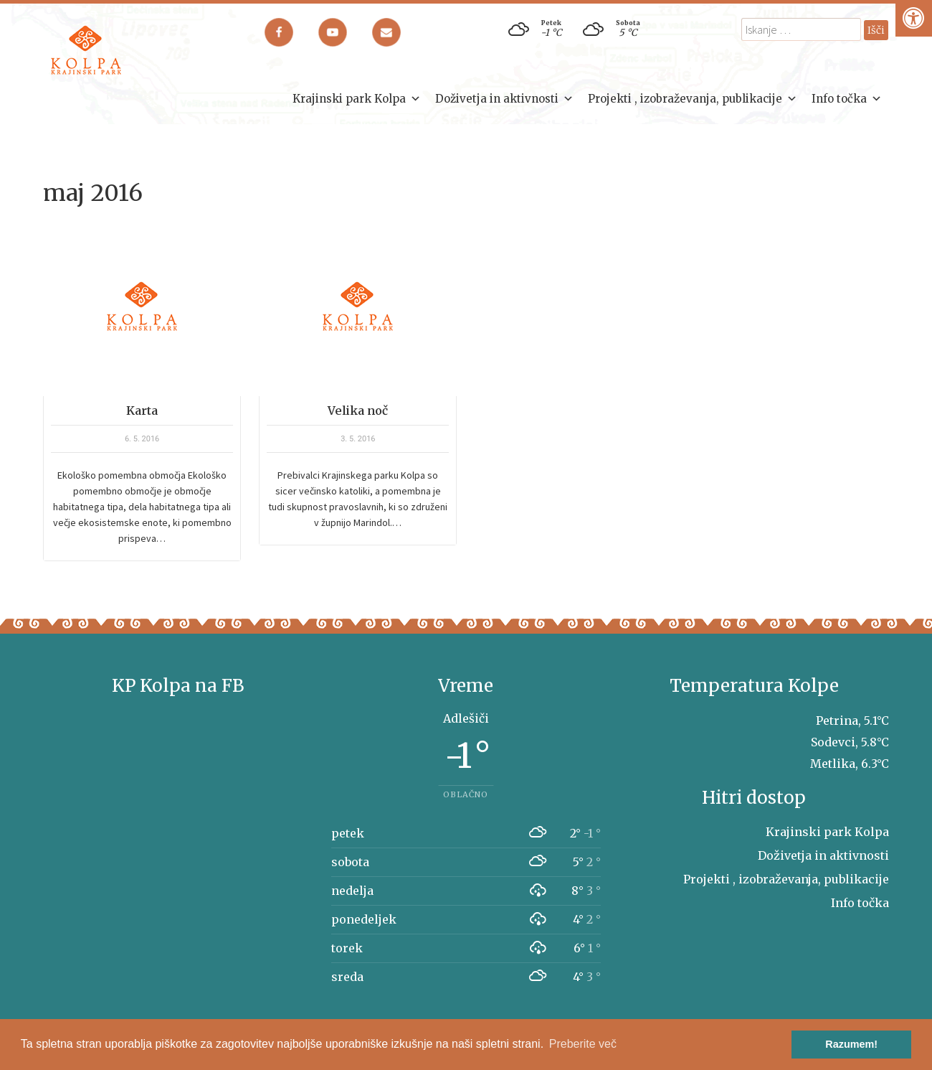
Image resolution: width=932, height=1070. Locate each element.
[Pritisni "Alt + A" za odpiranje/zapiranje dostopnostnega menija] (913, 18)
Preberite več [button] (583, 1044)
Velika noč (358, 410)
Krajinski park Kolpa (357, 99)
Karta (142, 410)
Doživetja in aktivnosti (504, 99)
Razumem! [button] (851, 1044)
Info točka (847, 99)
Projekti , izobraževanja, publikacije (692, 99)
